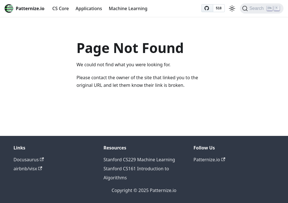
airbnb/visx (28, 169)
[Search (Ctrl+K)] (262, 8)
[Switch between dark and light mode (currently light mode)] (232, 8)
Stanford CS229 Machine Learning (139, 159)
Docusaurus (29, 159)
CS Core (60, 8)
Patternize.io (209, 159)
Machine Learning (128, 8)
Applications (89, 8)
